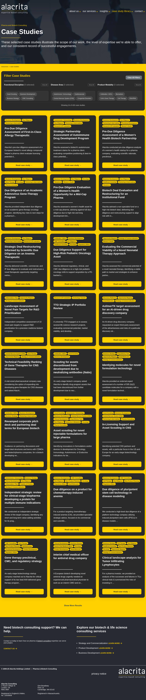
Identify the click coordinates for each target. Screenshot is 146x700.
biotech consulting (44, 641)
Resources (4, 67)
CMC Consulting (59, 241)
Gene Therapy (10, 182)
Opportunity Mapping (110, 238)
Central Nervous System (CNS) (15, 353)
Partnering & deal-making (14, 123)
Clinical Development (61, 419)
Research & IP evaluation (62, 126)
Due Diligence (27, 120)
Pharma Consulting (60, 425)
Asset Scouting (73, 353)
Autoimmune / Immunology (63, 120)
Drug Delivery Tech (123, 353)
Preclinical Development (129, 123)
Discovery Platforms (109, 297)
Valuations (57, 182)
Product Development (30, 549)
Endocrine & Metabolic (73, 422)
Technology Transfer (79, 297)
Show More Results (73, 606)
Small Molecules (108, 301)
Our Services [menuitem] (89, 11)
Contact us (9, 649)
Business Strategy (109, 353)
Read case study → (24, 165)
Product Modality (111, 85)
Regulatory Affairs (84, 244)
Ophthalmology (27, 546)
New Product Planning (73, 481)
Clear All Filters (134, 78)
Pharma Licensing (11, 185)
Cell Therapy (107, 481)
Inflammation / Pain (12, 297)
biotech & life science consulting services (102, 629)
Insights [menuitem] (104, 11)
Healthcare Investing (109, 182)
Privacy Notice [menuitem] (98, 673)
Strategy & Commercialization (128, 238)
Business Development (13, 120)
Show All (44, 85)
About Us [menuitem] (74, 11)
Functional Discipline (19, 85)
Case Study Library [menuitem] (121, 11)
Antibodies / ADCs (60, 238)
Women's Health (127, 126)
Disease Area (62, 85)
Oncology (20, 182)
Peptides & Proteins (26, 484)
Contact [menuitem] (138, 11)
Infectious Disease (76, 543)
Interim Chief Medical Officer (63, 546)
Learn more (114, 643)
